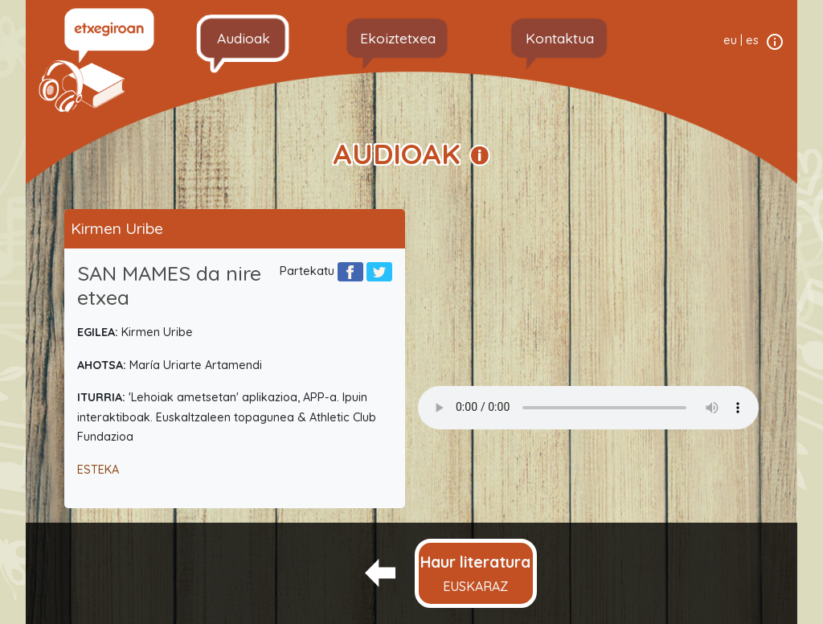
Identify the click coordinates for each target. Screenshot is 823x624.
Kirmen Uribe (117, 228)
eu (730, 40)
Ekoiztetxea (398, 38)
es (752, 40)
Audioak (243, 38)
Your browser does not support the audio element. (588, 407)
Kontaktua (560, 38)
